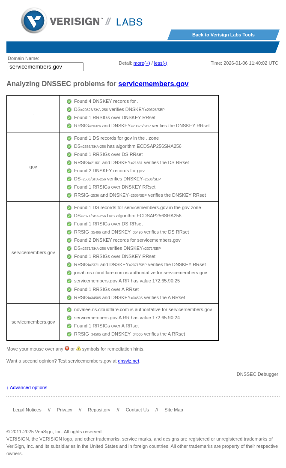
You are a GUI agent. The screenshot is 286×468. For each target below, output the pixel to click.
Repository (99, 409)
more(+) (142, 63)
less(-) (160, 63)
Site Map (173, 409)
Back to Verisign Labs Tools (223, 34)
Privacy (64, 409)
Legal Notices (27, 409)
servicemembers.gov (153, 83)
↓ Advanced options (26, 387)
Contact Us (137, 409)
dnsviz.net (128, 360)
